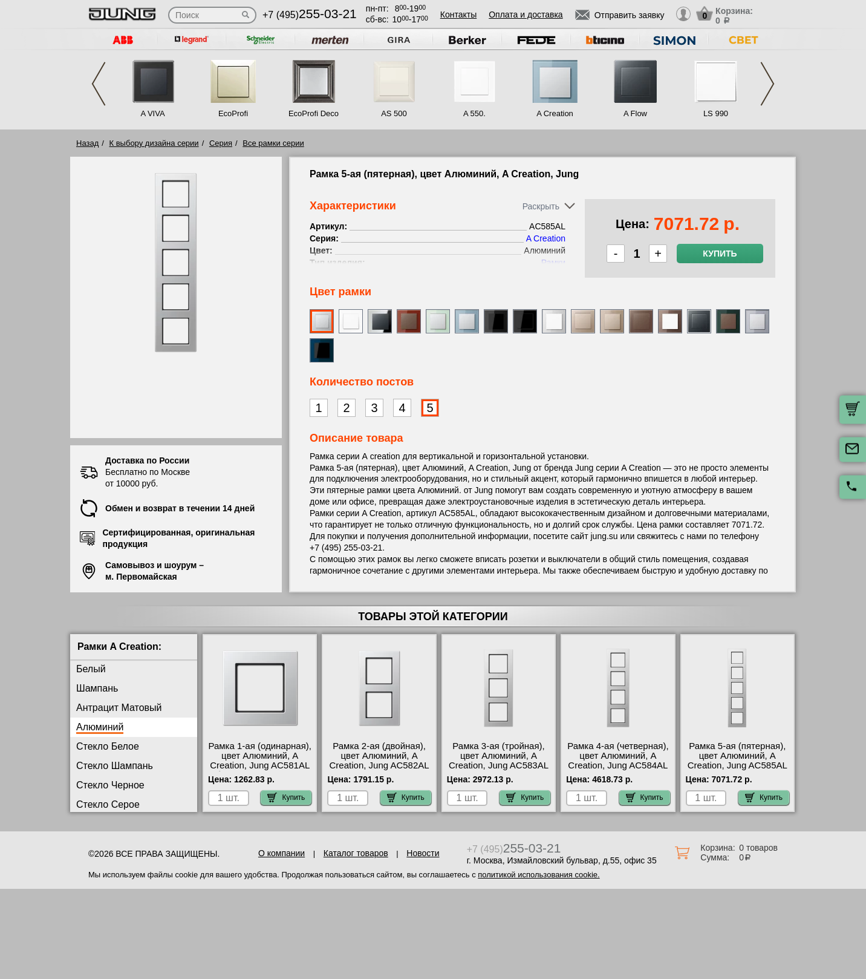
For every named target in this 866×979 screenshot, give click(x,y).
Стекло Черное (110, 785)
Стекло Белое (107, 746)
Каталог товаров (356, 853)
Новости (422, 853)
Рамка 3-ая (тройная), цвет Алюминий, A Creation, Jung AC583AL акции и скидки (499, 760)
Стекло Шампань (114, 766)
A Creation (554, 113)
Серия (220, 143)
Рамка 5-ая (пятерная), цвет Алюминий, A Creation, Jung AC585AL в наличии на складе (737, 760)
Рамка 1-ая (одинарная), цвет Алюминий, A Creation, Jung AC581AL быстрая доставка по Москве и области (259, 765)
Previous (98, 84)
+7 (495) (309, 15)
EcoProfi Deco (313, 113)
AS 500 (394, 113)
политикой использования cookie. (538, 874)
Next (767, 84)
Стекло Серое (108, 804)
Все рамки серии (273, 143)
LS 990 (715, 113)
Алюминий (99, 727)
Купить (720, 253)
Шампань (97, 688)
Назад (87, 143)
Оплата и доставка (525, 14)
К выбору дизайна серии (154, 143)
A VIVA (152, 113)
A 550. (474, 113)
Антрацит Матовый (119, 707)
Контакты (458, 14)
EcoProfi (233, 113)
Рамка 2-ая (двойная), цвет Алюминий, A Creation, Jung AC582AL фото (379, 760)
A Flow (635, 113)
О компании (281, 853)
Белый (91, 669)
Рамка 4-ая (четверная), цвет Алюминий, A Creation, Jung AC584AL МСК (617, 760)
